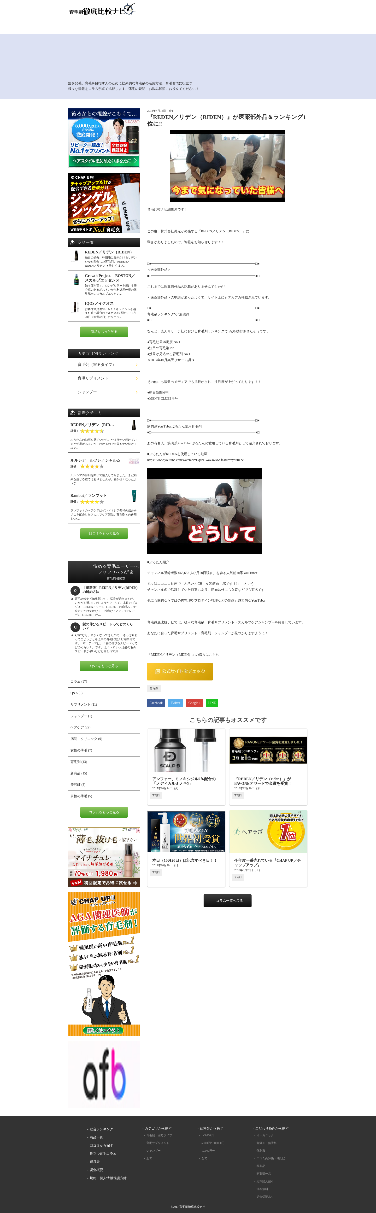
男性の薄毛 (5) (81, 796)
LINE (212, 703)
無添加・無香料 (267, 1143)
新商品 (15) (78, 773)
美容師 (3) (77, 784)
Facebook (156, 703)
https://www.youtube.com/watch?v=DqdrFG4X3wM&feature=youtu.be (195, 460)
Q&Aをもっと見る (104, 666)
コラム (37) (78, 681)
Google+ (194, 703)
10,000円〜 (208, 1150)
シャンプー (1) (81, 716)
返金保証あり (265, 1196)
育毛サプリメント (93, 378)
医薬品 (261, 1166)
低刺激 (261, 1150)
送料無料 (262, 1189)
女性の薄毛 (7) (81, 750)
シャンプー (87, 392)
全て (149, 1158)
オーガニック (265, 1135)
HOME (92, 29)
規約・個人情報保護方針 (108, 1178)
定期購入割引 (265, 1181)
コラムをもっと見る (104, 812)
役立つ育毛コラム (283, 29)
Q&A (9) (76, 693)
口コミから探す (236, 29)
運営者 (95, 1162)
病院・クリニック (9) (86, 739)
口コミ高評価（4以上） (272, 1158)
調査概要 (96, 1170)
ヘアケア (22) (80, 727)
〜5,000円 (207, 1135)
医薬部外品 (264, 1173)
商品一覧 (188, 29)
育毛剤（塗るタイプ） (97, 365)
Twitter (175, 703)
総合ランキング (140, 29)
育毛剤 (154, 688)
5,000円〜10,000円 (212, 1143)
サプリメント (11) (83, 704)
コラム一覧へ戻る (229, 900)
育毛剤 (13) (78, 762)
